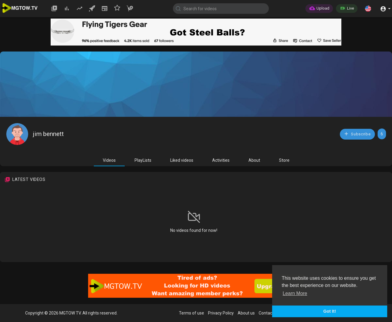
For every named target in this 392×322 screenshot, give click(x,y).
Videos (109, 160)
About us (246, 313)
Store (284, 160)
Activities (221, 160)
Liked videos (181, 160)
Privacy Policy (221, 313)
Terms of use (191, 313)
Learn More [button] (295, 293)
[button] (368, 8)
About (254, 160)
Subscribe (357, 133)
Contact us (269, 313)
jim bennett (48, 133)
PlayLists (143, 160)
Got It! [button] (329, 311)
